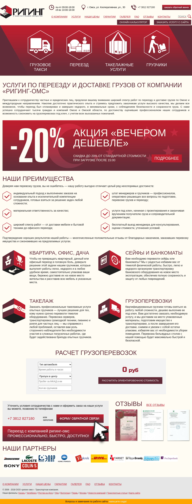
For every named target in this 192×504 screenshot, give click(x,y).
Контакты (164, 16)
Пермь (75, 493)
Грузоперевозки (148, 301)
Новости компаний (96, 493)
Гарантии (109, 16)
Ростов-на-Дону (45, 493)
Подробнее (166, 158)
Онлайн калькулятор (133, 22)
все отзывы (155, 405)
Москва (82, 493)
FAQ (136, 16)
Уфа (57, 493)
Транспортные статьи (117, 493)
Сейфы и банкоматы (154, 253)
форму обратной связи (80, 418)
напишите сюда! (118, 501)
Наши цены (92, 16)
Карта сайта (134, 493)
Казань (21, 493)
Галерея (125, 16)
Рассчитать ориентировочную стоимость (130, 380)
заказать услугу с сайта (172, 22)
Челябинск (32, 493)
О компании (59, 16)
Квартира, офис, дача (59, 253)
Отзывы (148, 16)
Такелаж (41, 301)
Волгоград (65, 493)
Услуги (76, 16)
